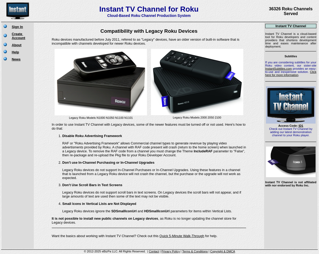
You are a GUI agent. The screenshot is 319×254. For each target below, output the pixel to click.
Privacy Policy (170, 251)
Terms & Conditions (195, 251)
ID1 (301, 125)
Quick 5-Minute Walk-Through (181, 236)
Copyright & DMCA (222, 251)
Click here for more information (290, 73)
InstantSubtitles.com (278, 68)
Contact (154, 251)
